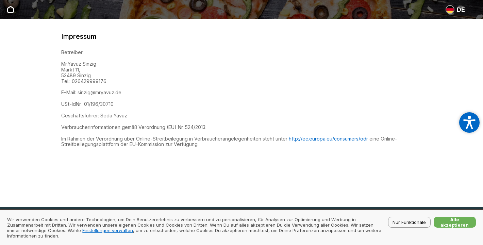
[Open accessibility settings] (469, 122)
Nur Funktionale (409, 222)
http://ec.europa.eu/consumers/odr (328, 139)
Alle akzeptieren (454, 222)
